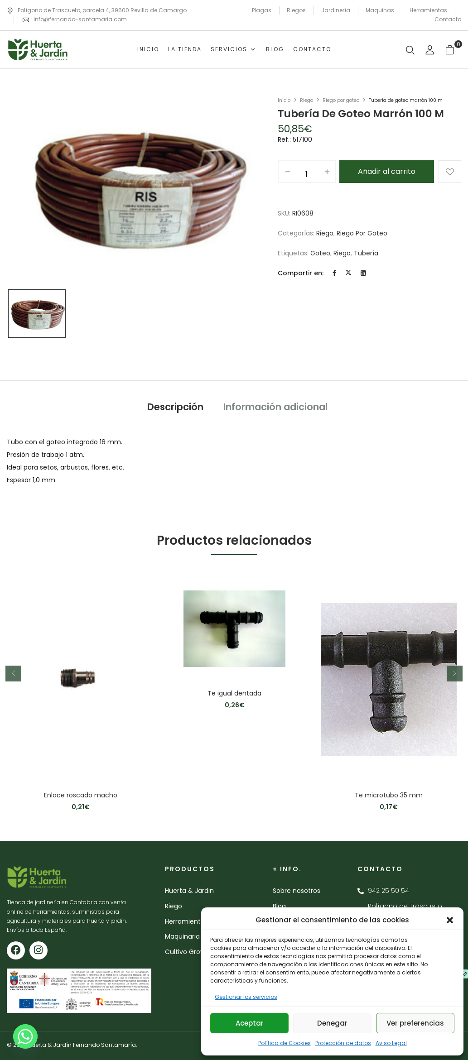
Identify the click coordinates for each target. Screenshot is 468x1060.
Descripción (175, 406)
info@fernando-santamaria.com (80, 19)
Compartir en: (300, 273)
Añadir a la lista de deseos (450, 171)
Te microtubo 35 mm (389, 795)
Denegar (332, 1023)
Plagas (261, 10)
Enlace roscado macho (80, 795)
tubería (366, 253)
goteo (320, 253)
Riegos (296, 10)
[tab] (175, 408)
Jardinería (335, 10)
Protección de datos (343, 1043)
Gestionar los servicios (246, 997)
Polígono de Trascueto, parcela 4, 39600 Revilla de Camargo (97, 10)
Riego (306, 100)
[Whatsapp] (25, 1036)
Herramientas (428, 10)
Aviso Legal (391, 1043)
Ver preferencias (415, 1023)
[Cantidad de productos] (307, 173)
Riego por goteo (341, 100)
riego (342, 253)
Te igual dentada (234, 693)
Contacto (447, 19)
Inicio (284, 100)
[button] (449, 920)
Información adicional (275, 406)
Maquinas (380, 10)
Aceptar (250, 1023)
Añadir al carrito (386, 171)
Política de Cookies (284, 1043)
